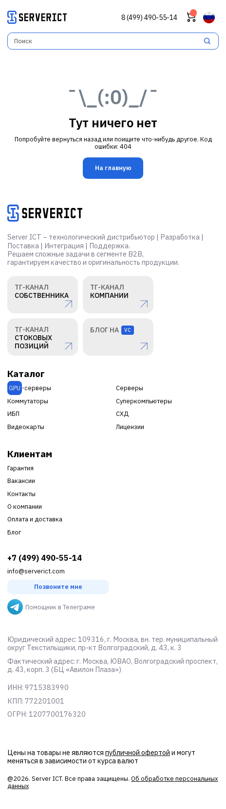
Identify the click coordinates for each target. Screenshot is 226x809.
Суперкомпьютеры (144, 401)
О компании (24, 506)
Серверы (129, 388)
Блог (14, 532)
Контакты (21, 494)
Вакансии (21, 481)
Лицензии (130, 427)
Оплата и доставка (34, 519)
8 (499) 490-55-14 (149, 18)
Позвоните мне (58, 587)
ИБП (13, 414)
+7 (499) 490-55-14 (44, 558)
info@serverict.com (36, 571)
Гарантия (20, 468)
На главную (113, 168)
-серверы (29, 388)
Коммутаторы (27, 401)
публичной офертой (137, 752)
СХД (122, 414)
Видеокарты (25, 427)
